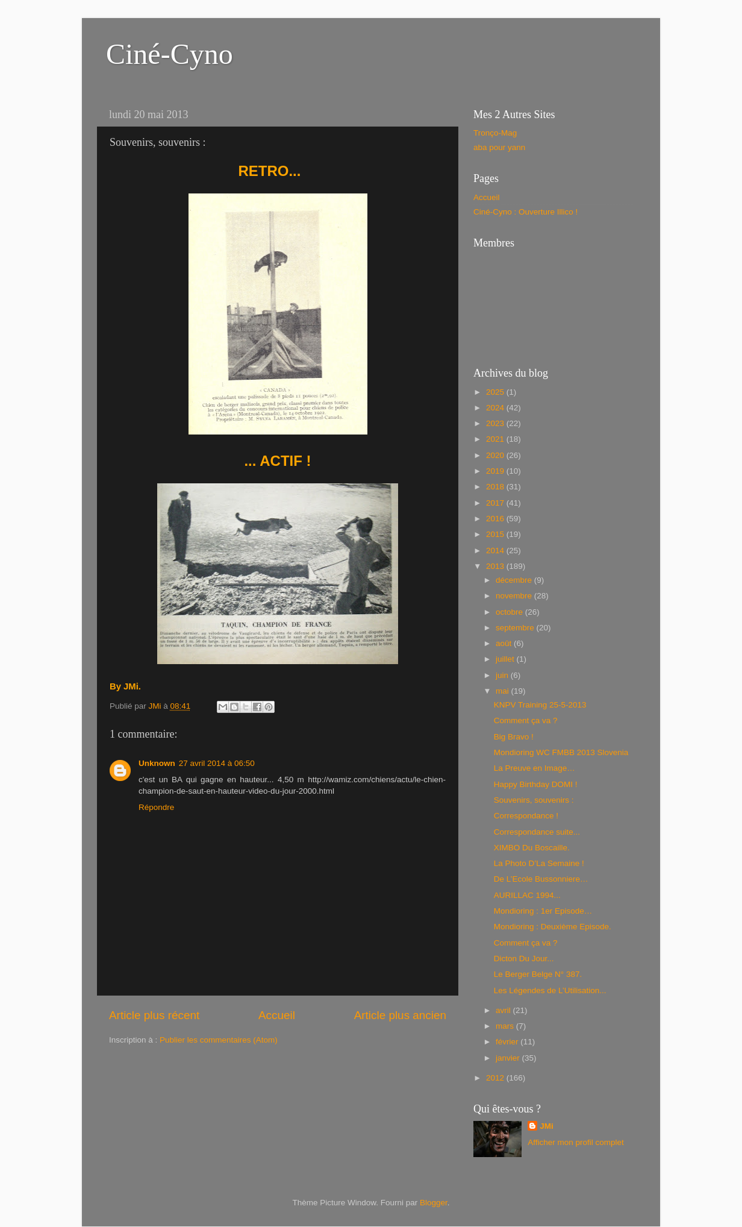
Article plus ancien (400, 1015)
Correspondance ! (526, 815)
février (508, 1041)
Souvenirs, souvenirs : (534, 800)
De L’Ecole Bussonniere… (541, 878)
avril (504, 1010)
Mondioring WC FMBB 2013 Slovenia (561, 752)
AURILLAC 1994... (527, 895)
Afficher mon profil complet (576, 1142)
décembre (515, 580)
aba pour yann (499, 147)
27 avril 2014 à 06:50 (217, 763)
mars (506, 1026)
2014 (496, 550)
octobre (510, 612)
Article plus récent (154, 1015)
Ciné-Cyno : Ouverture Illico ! (525, 211)
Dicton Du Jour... (524, 958)
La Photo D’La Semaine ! (539, 863)
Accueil (276, 1015)
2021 (496, 439)
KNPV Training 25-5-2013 (540, 704)
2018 (496, 486)
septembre (516, 627)
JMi (546, 1126)
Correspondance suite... (537, 831)
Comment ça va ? (526, 720)
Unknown (157, 763)
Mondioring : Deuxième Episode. (552, 926)
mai (503, 690)
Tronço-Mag (495, 132)
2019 (496, 470)
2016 (496, 518)
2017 (496, 502)
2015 (496, 534)
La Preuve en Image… (534, 768)
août (505, 643)
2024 (496, 407)
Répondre (156, 807)
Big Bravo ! (514, 736)
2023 (496, 423)
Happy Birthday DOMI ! (536, 784)
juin (503, 675)
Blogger (433, 1202)
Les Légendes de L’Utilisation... (550, 990)
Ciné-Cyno (169, 54)
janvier (509, 1057)
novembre (515, 595)
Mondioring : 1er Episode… (543, 910)
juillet (506, 659)
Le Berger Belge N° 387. (538, 974)
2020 (496, 455)
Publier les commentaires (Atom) (219, 1039)
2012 (496, 1077)
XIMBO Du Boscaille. (532, 847)
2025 (496, 392)
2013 (496, 566)
